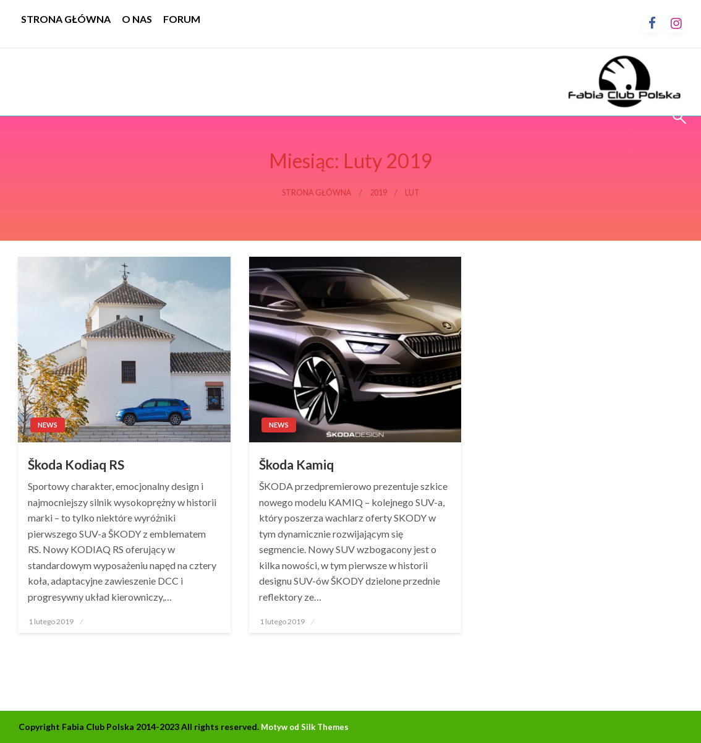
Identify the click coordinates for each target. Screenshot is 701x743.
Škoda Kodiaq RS (76, 464)
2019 (378, 192)
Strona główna (317, 192)
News (47, 425)
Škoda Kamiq (296, 464)
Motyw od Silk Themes (305, 727)
